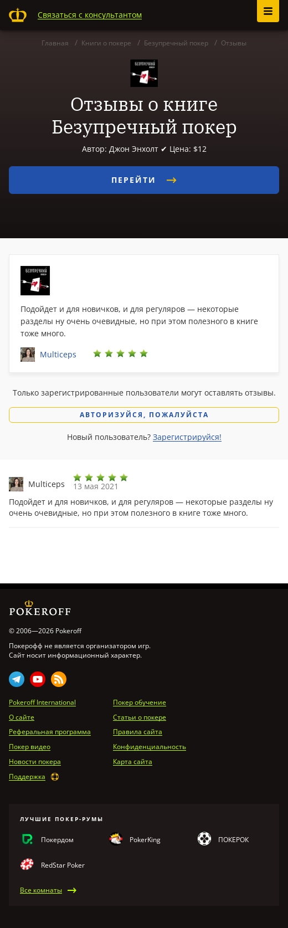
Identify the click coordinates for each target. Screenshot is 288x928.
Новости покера (35, 761)
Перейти (144, 180)
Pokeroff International (42, 702)
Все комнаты (41, 890)
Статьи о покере (139, 717)
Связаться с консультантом (90, 14)
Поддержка (27, 776)
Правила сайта (137, 731)
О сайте (21, 717)
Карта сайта (132, 761)
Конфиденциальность (149, 746)
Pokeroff (18, 15)
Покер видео (29, 746)
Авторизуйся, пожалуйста (144, 414)
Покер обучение (139, 702)
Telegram (16, 679)
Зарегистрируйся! (187, 437)
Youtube (37, 679)
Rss (58, 679)
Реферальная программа (50, 731)
